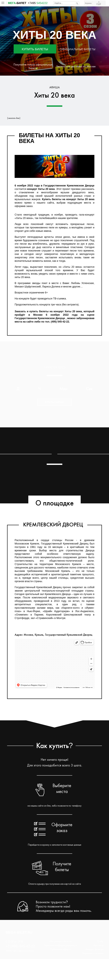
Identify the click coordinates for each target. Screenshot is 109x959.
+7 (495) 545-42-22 (20, 946)
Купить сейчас (54, 402)
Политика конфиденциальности (60, 945)
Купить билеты (35, 49)
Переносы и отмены (92, 953)
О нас (100, 941)
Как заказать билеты (60, 941)
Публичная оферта (61, 949)
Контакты (98, 945)
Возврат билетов (94, 949)
